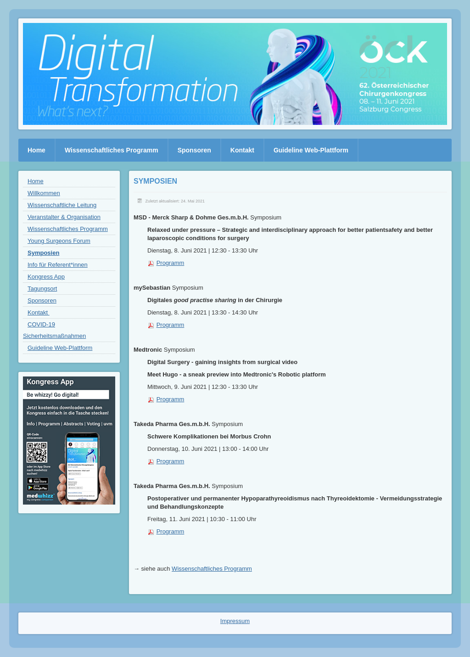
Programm (171, 262)
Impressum (235, 621)
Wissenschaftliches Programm (212, 568)
